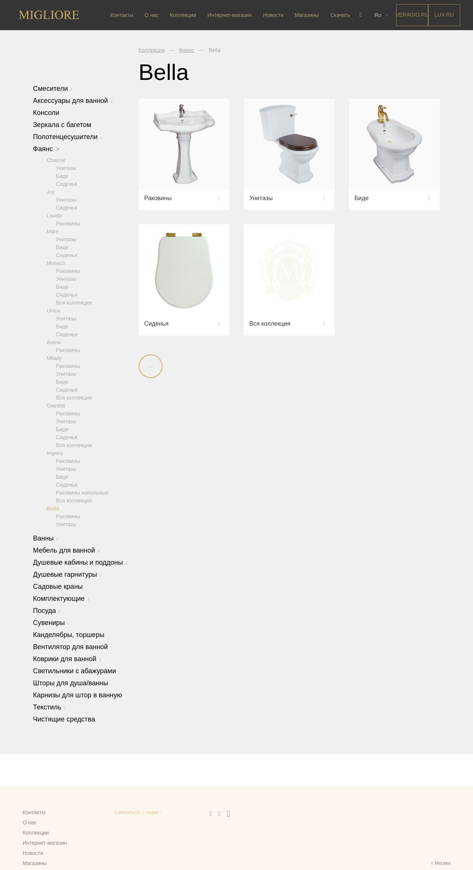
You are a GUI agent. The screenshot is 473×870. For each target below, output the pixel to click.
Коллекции (183, 15)
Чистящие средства (64, 718)
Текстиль (49, 706)
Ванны (45, 538)
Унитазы (66, 167)
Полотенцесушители (67, 136)
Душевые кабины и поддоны (80, 562)
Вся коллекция (74, 302)
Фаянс (46, 149)
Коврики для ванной (67, 658)
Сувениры (51, 622)
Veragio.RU (411, 15)
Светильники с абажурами (74, 670)
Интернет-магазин (229, 15)
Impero (55, 452)
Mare (53, 231)
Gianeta (56, 405)
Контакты (121, 15)
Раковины (68, 223)
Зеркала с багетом (62, 124)
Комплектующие (61, 598)
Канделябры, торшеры (68, 634)
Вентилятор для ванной (70, 646)
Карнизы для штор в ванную (77, 694)
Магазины (307, 15)
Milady (54, 357)
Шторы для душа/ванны (70, 682)
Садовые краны (58, 586)
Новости (273, 15)
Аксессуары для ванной (73, 100)
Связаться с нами (136, 812)
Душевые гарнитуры (67, 574)
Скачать (340, 15)
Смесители (52, 88)
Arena (54, 342)
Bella (53, 508)
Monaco (56, 262)
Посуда (47, 610)
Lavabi (54, 215)
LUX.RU (443, 15)
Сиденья (67, 183)
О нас (151, 15)
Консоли (46, 112)
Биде (62, 175)
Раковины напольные (82, 492)
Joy (51, 191)
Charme (56, 159)
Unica (53, 310)
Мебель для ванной (66, 550)
